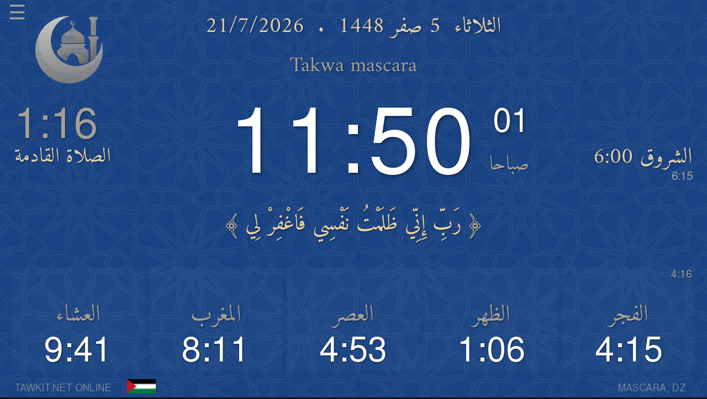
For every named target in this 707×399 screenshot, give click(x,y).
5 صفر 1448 (389, 26)
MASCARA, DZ (652, 388)
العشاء (78, 315)
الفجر (628, 315)
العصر (353, 315)
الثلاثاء (478, 26)
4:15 (629, 351)
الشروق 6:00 (643, 163)
